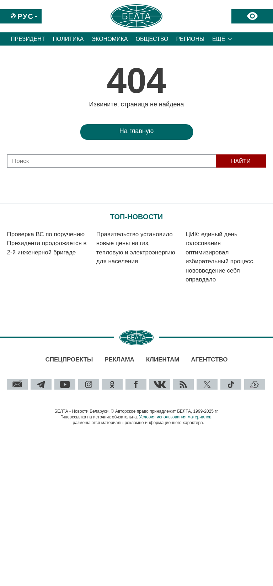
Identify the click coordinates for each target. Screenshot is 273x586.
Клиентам (163, 359)
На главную (136, 130)
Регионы (190, 39)
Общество (151, 39)
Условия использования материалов (175, 417)
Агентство (209, 359)
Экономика (110, 39)
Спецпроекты (69, 359)
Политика (68, 39)
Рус (25, 16)
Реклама (119, 359)
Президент (28, 39)
